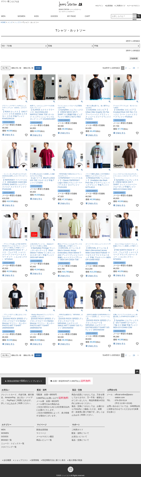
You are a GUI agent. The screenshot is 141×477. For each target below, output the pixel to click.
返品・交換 (77, 390)
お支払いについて (79, 436)
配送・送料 (42, 390)
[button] (138, 68)
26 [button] (134, 68)
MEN (3, 16)
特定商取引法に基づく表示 (53, 460)
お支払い (5, 390)
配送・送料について (80, 433)
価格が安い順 (16, 68)
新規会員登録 (42, 430)
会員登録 (109, 6)
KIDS (36, 16)
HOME (3, 22)
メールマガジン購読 (45, 436)
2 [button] (126, 68)
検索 (139, 16)
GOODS (54, 16)
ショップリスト (21, 460)
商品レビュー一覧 (44, 440)
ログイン (100, 6)
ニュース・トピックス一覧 (12, 443)
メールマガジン (134, 6)
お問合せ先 (112, 390)
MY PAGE (71, 16)
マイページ (42, 425)
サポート (76, 425)
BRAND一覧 (6, 440)
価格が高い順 (28, 68)
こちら (12, 403)
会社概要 (7, 460)
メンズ (10, 22)
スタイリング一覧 (9, 447)
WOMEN (21, 16)
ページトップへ (137, 372)
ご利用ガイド (120, 6)
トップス (17, 22)
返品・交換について (80, 440)
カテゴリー (6, 425)
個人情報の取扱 (75, 460)
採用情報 (35, 460)
